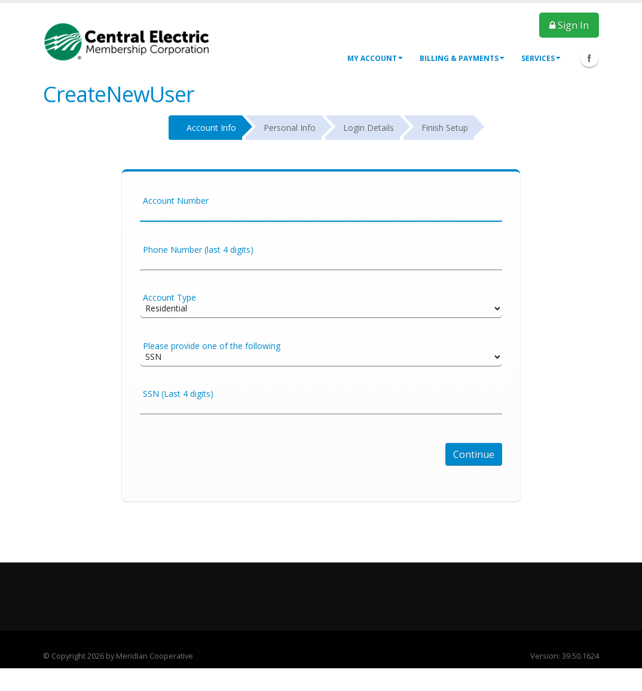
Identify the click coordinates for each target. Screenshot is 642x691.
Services (541, 58)
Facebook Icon (589, 58)
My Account (375, 58)
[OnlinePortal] (126, 40)
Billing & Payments (462, 58)
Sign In (569, 25)
